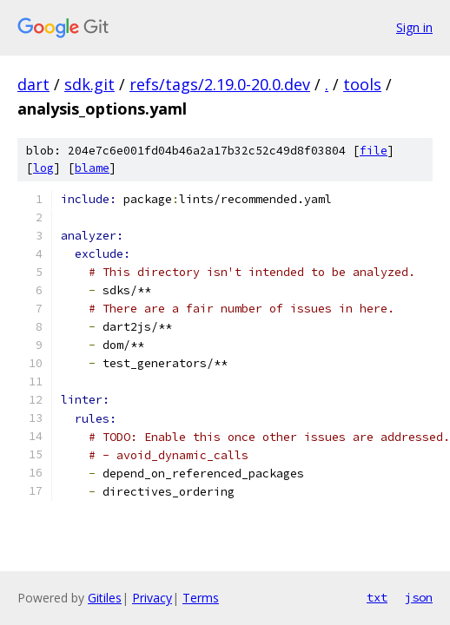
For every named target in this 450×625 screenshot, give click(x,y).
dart (33, 84)
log (43, 168)
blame (92, 168)
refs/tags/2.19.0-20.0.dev (219, 84)
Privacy (152, 597)
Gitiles (105, 597)
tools (362, 84)
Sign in (414, 27)
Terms (200, 597)
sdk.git (89, 84)
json (419, 597)
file (373, 150)
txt (377, 597)
